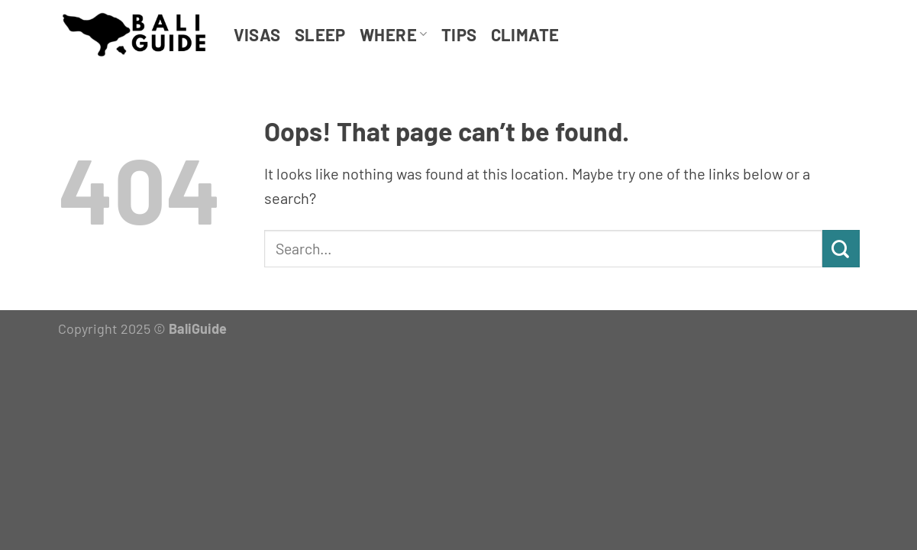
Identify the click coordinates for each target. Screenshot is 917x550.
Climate (525, 34)
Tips (459, 34)
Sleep (320, 34)
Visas (257, 34)
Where (394, 34)
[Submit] (841, 248)
